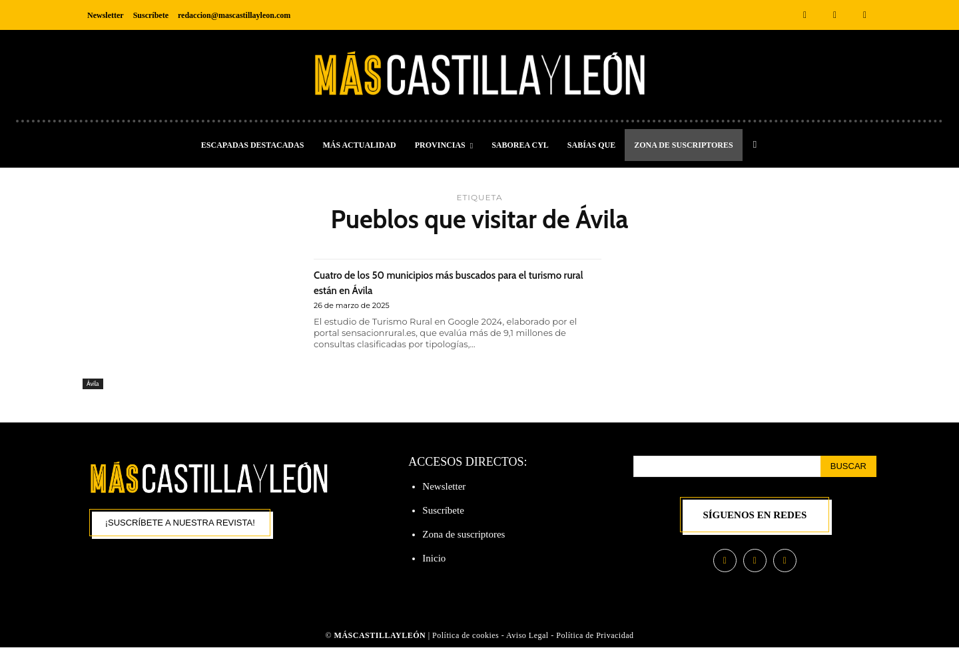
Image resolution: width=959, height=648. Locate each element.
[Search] (848, 466)
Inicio (434, 558)
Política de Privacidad (594, 636)
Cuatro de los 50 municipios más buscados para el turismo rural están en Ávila (455, 281)
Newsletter (444, 486)
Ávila (94, 382)
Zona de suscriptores (463, 534)
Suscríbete (443, 510)
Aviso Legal (528, 636)
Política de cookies (465, 636)
